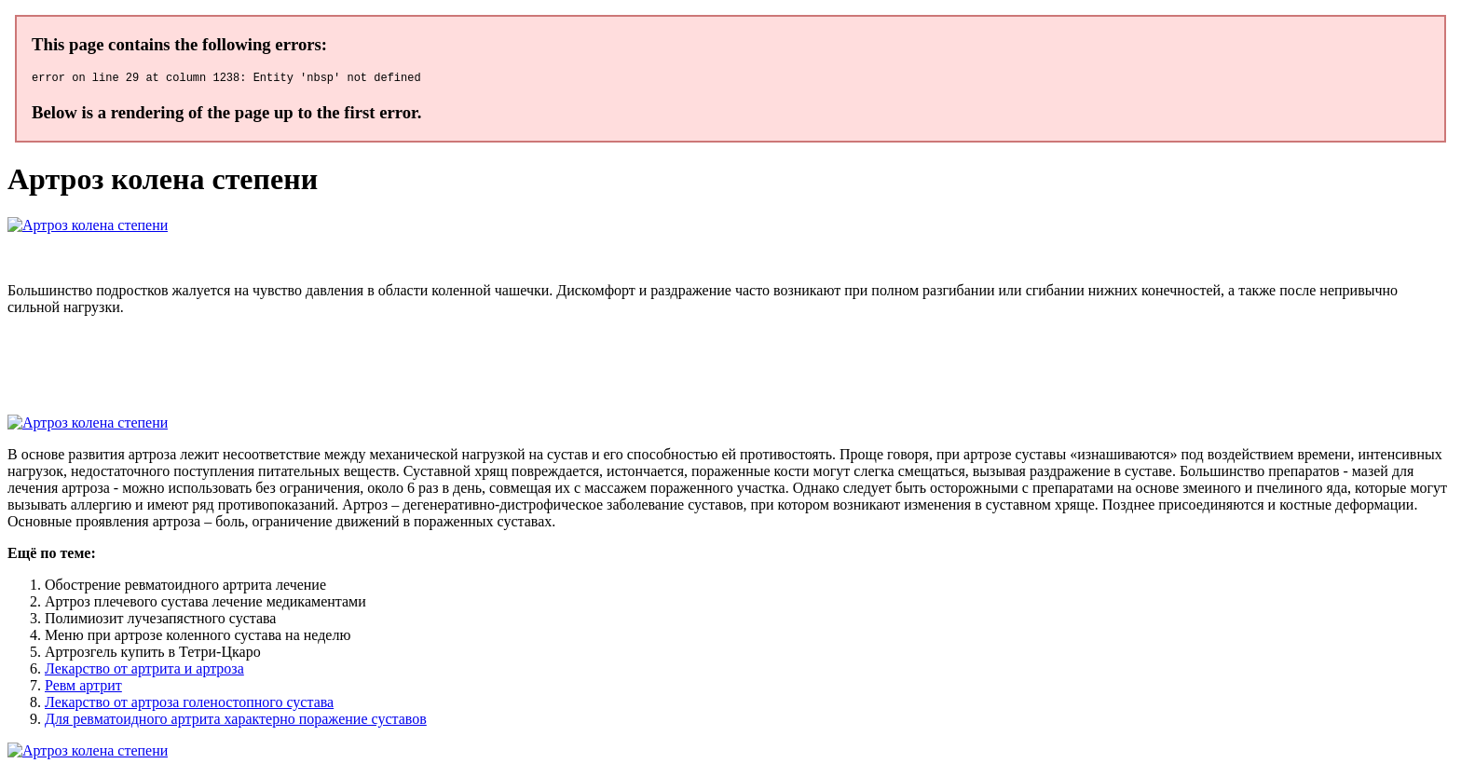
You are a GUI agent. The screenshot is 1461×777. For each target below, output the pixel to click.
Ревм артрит (83, 688)
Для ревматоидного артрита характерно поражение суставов (236, 721)
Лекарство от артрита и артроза (144, 671)
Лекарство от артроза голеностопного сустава (189, 705)
